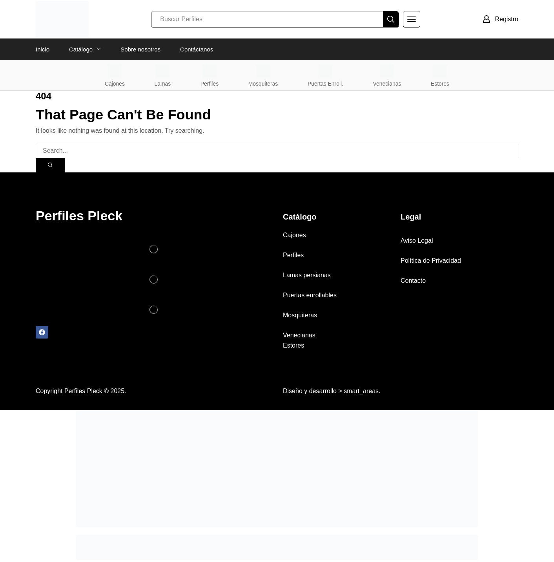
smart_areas (361, 393)
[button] (411, 19)
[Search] (391, 19)
